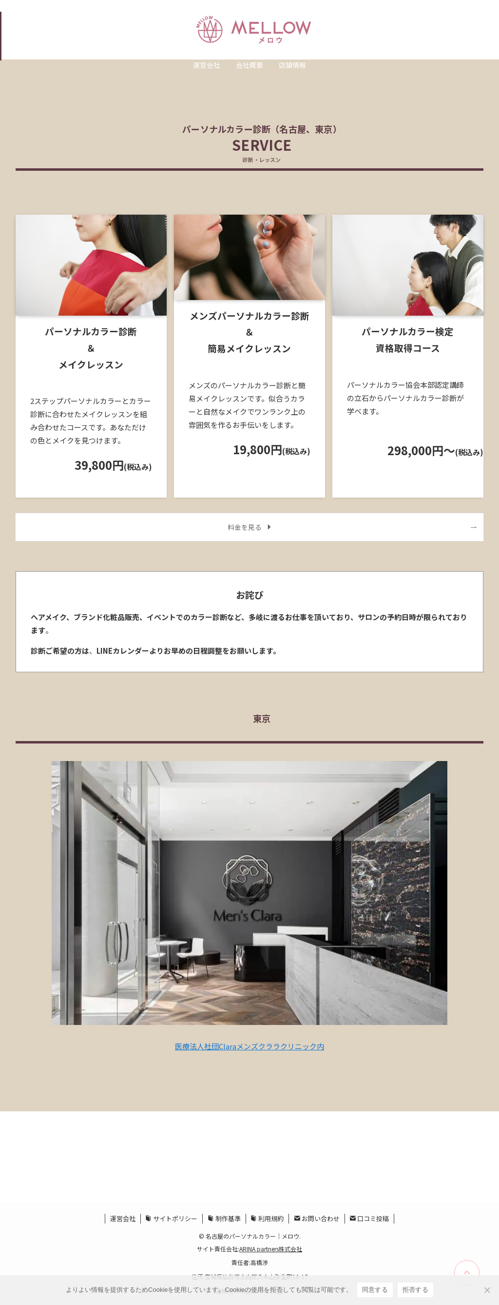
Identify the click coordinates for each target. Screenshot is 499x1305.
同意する (375, 1289)
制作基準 (224, 1218)
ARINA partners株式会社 (270, 1249)
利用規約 (267, 1218)
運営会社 (122, 1218)
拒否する (415, 1289)
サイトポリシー (171, 1218)
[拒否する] (487, 1290)
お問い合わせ (317, 1218)
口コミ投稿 (369, 1218)
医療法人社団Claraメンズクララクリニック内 (249, 1046)
